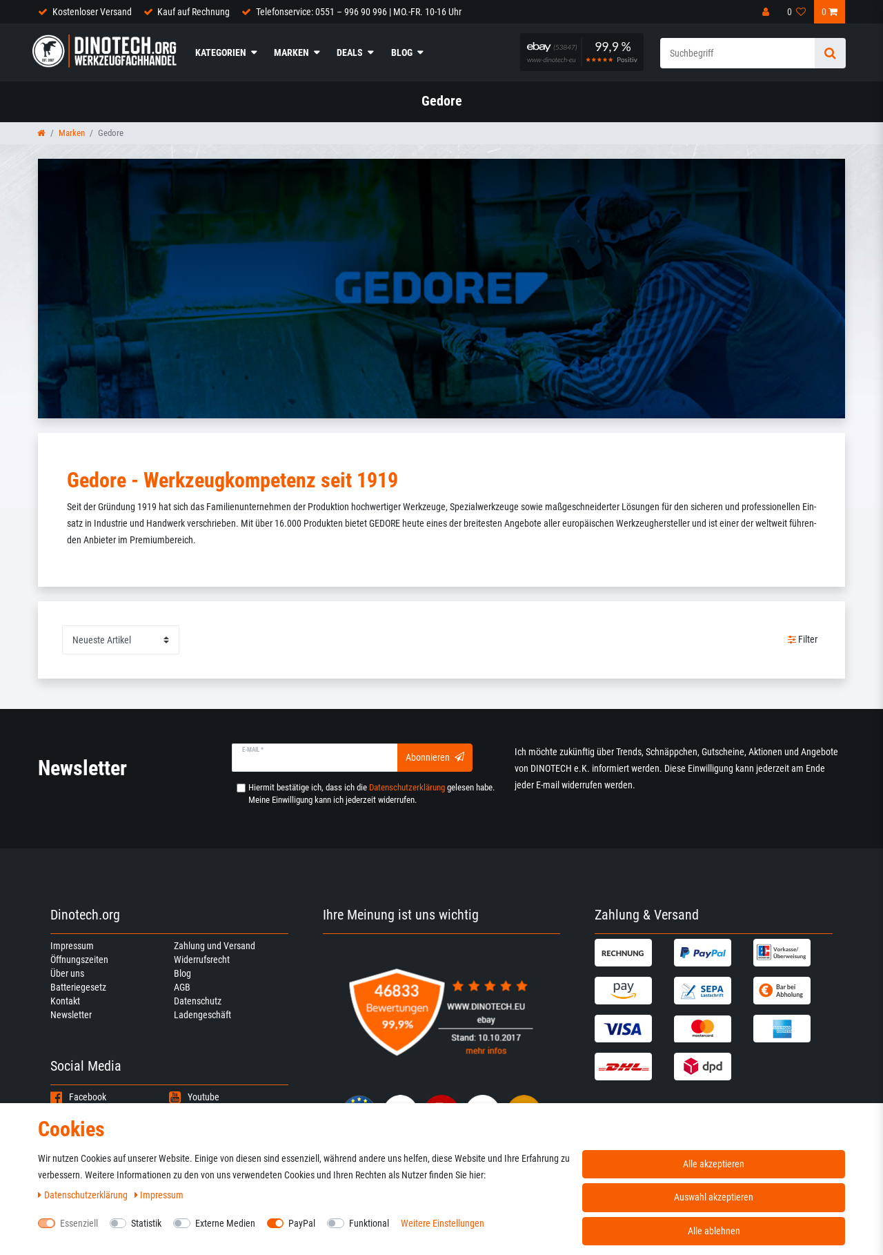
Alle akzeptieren (713, 1163)
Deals (350, 52)
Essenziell (79, 1223)
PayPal (301, 1223)
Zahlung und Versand (214, 945)
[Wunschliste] (797, 11)
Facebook (78, 1096)
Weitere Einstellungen (442, 1223)
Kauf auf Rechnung (193, 11)
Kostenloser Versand (92, 11)
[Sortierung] (120, 639)
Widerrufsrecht (202, 959)
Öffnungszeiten (79, 959)
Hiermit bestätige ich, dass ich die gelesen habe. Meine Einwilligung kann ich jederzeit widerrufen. (371, 793)
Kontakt (65, 1000)
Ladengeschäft (202, 1014)
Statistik (146, 1223)
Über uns (67, 973)
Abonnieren (435, 757)
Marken (291, 52)
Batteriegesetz (78, 987)
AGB (182, 987)
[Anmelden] (767, 11)
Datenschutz (197, 1000)
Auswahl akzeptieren (713, 1197)
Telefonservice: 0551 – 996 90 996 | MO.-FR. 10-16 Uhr (359, 11)
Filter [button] (803, 640)
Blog (402, 52)
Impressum (72, 945)
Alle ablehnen (714, 1230)
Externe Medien (225, 1223)
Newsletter (71, 1014)
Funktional (369, 1223)
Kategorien (220, 52)
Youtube (194, 1096)
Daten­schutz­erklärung (84, 1194)
